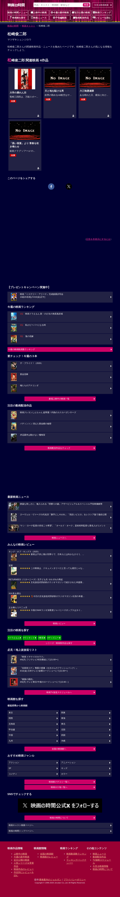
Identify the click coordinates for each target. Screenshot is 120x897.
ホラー (64, 774)
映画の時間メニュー (18, 12)
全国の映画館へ (59, 749)
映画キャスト (28, 26)
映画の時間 (13, 26)
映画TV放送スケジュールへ (59, 692)
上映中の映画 (39, 12)
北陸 (63, 730)
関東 (63, 713)
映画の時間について (59, 818)
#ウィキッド (29, 638)
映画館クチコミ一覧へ (59, 782)
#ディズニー (53, 638)
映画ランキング (102, 12)
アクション (14, 762)
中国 (11, 735)
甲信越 (12, 730)
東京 (11, 713)
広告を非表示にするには (98, 239)
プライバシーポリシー (75, 879)
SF (10, 768)
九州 (11, 741)
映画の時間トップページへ (21, 831)
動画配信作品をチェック (59, 448)
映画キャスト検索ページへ (21, 825)
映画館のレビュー (49, 857)
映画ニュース (39, 17)
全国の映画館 (46, 854)
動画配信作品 (81, 17)
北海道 (12, 724)
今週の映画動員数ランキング (21, 349)
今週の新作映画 (60, 12)
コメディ (13, 774)
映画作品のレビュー (24, 869)
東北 (63, 724)
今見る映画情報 (100, 866)
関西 (11, 718)
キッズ (64, 768)
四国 (63, 735)
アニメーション (68, 762)
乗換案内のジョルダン (50, 879)
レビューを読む (102, 17)
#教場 (41, 638)
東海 (63, 718)
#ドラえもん (13, 638)
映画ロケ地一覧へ (59, 787)
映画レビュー (59, 623)
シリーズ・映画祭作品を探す (59, 643)
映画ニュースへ (59, 538)
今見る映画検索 (101, 5)
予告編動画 (60, 17)
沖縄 (63, 741)
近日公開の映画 (81, 12)
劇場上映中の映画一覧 (59, 399)
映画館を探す (18, 17)
